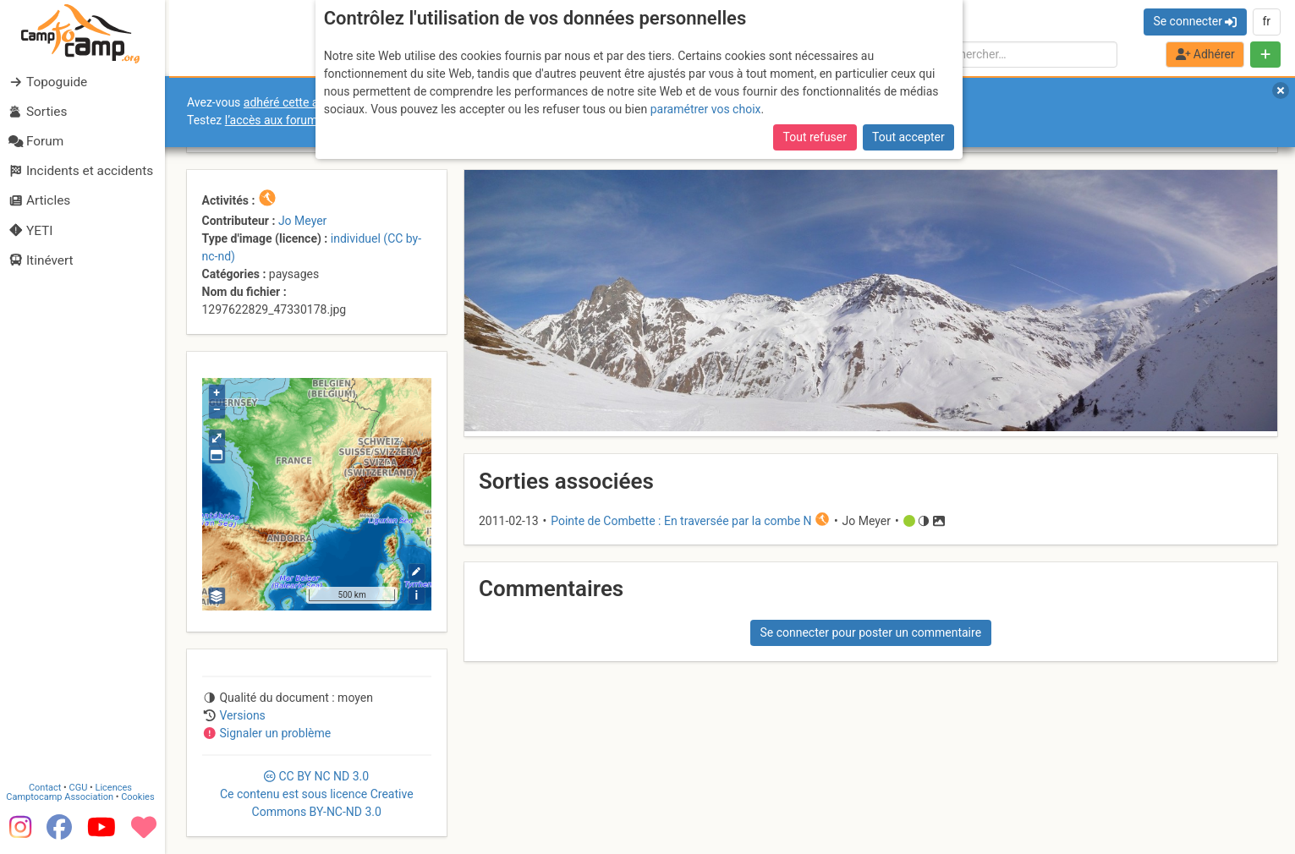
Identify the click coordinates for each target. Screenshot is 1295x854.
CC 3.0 (317, 793)
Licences (118, 787)
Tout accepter (908, 137)
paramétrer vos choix (705, 109)
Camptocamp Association (64, 796)
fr (1266, 21)
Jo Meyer (302, 220)
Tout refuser (815, 137)
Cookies (141, 796)
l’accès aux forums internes (297, 120)
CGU (83, 787)
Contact (49, 787)
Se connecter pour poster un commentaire (870, 632)
